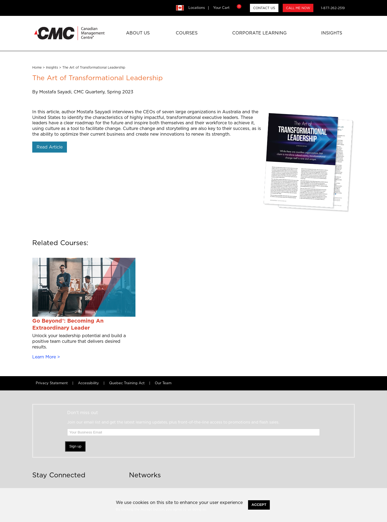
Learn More (44, 357)
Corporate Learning (259, 33)
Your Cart (226, 8)
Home (37, 67)
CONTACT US (264, 8)
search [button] (352, 7)
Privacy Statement (52, 383)
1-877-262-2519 (333, 8)
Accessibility (88, 383)
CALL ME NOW (298, 8)
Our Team (163, 383)
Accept (259, 505)
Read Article (50, 147)
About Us (138, 33)
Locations (196, 8)
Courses (187, 33)
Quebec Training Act (127, 383)
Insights (331, 33)
